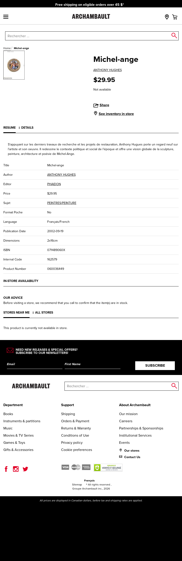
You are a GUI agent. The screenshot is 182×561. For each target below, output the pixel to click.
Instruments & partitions (21, 421)
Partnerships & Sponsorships (141, 428)
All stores (44, 312)
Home (7, 48)
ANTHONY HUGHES (107, 70)
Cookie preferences (76, 449)
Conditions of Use (75, 435)
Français (89, 481)
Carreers (125, 421)
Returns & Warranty (76, 428)
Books (8, 413)
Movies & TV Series (18, 435)
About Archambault (134, 404)
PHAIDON (54, 184)
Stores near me (16, 312)
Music (8, 428)
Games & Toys (14, 442)
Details (27, 127)
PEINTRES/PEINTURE (61, 203)
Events (124, 442)
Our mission (128, 413)
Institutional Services (135, 435)
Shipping (68, 413)
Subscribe (155, 365)
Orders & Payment (75, 421)
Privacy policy (72, 442)
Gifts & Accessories (18, 449)
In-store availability (20, 281)
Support (67, 404)
